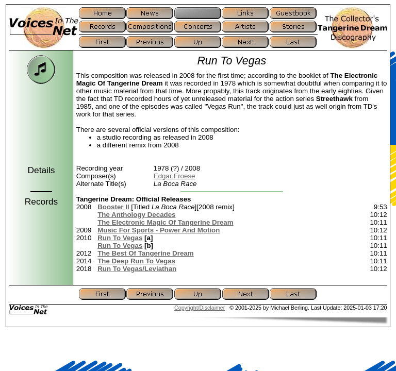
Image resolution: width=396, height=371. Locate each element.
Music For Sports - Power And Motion (158, 230)
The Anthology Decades (136, 214)
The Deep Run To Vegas (136, 261)
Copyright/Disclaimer (199, 308)
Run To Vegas (119, 238)
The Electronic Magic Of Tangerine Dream (165, 222)
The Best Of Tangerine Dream (145, 253)
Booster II (113, 207)
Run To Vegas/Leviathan (136, 269)
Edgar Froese (174, 176)
